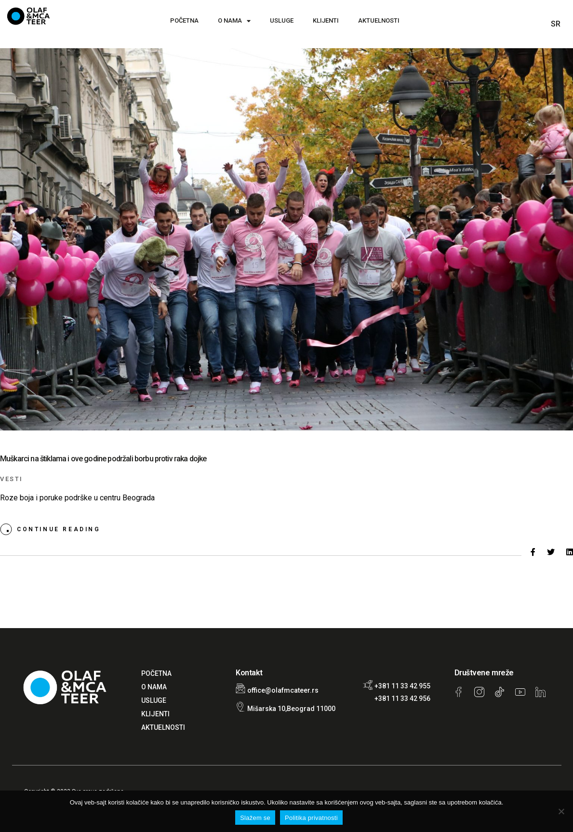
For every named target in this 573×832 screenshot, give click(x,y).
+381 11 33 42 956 (402, 698)
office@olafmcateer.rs (283, 690)
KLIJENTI (326, 20)
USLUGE (281, 20)
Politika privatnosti (311, 817)
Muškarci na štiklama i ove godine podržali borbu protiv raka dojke (103, 458)
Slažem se (255, 817)
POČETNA (184, 20)
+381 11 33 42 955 (402, 686)
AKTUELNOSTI (379, 20)
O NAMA (234, 21)
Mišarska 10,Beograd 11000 (291, 708)
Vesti (11, 479)
